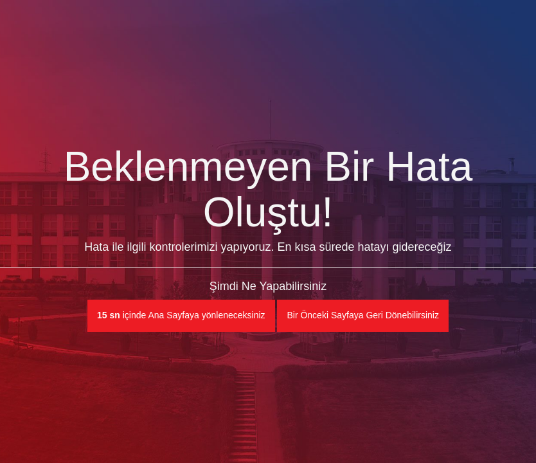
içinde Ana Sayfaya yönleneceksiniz (181, 315)
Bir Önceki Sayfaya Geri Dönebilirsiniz (363, 315)
